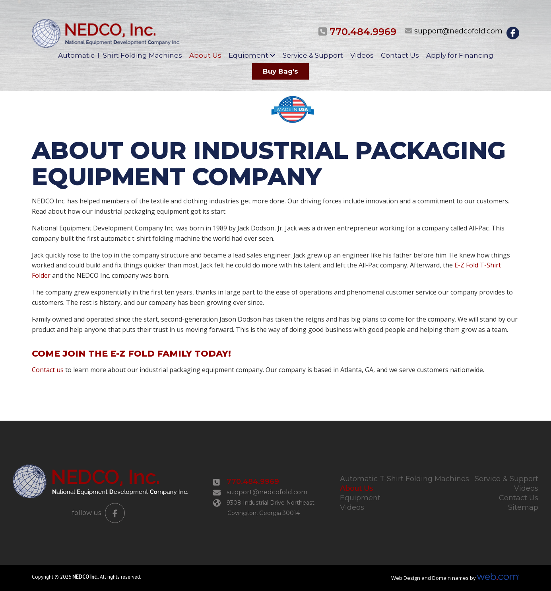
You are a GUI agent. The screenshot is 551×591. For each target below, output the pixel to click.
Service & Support (313, 55)
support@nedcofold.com (458, 31)
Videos (362, 55)
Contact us (48, 369)
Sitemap (523, 507)
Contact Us (400, 55)
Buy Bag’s (280, 71)
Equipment (248, 55)
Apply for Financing (459, 55)
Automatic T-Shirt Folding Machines (120, 55)
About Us (205, 55)
